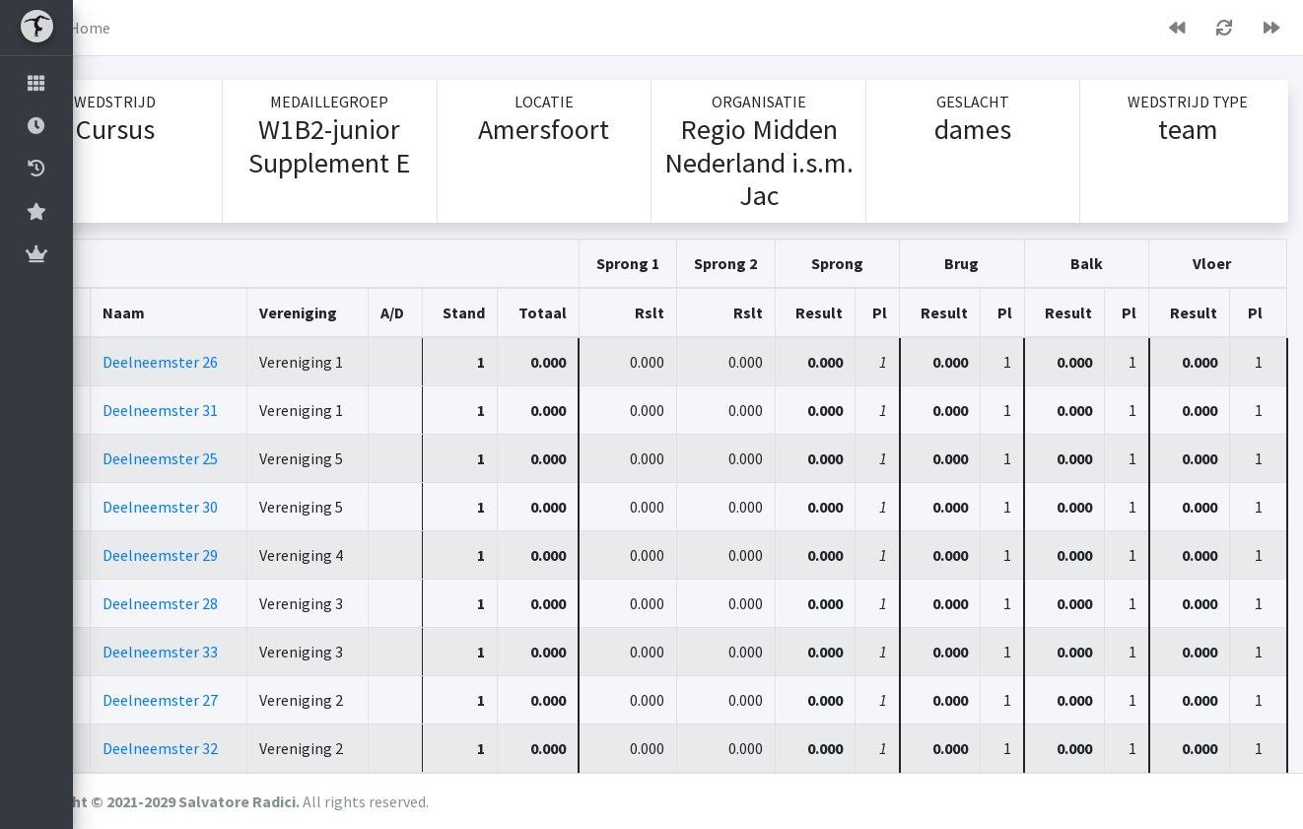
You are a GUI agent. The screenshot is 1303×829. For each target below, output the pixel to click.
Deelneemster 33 (228, 651)
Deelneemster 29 (228, 555)
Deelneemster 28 (228, 603)
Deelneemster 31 (228, 410)
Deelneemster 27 (228, 700)
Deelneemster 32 (228, 748)
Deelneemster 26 (228, 362)
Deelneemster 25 (228, 458)
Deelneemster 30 (228, 507)
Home (162, 27)
